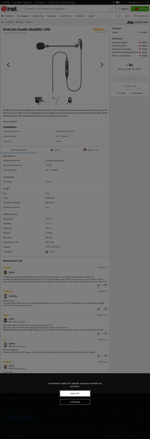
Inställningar (75, 401)
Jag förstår (75, 393)
